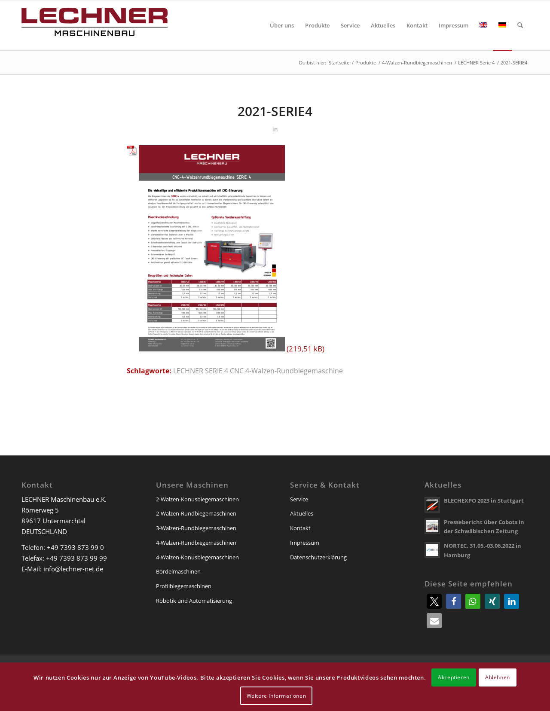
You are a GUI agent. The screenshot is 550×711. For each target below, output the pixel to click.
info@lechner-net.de (73, 569)
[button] (434, 601)
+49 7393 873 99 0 (75, 547)
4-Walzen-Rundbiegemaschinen (196, 542)
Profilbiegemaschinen (183, 586)
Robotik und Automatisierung (194, 600)
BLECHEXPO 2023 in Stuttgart (484, 500)
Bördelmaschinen (178, 571)
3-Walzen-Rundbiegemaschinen (196, 528)
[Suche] (520, 25)
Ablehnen (497, 677)
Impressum (304, 542)
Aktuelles (301, 513)
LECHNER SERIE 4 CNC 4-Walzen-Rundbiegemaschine (258, 370)
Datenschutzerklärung (318, 557)
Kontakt (300, 528)
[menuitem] (281, 25)
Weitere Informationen (276, 695)
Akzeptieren (454, 677)
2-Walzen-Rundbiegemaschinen (196, 513)
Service (299, 499)
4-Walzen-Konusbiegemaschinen (197, 557)
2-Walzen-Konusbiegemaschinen (197, 499)
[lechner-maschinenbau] (94, 25)
